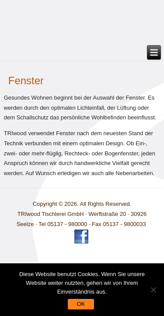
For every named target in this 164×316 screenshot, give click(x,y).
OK (81, 304)
